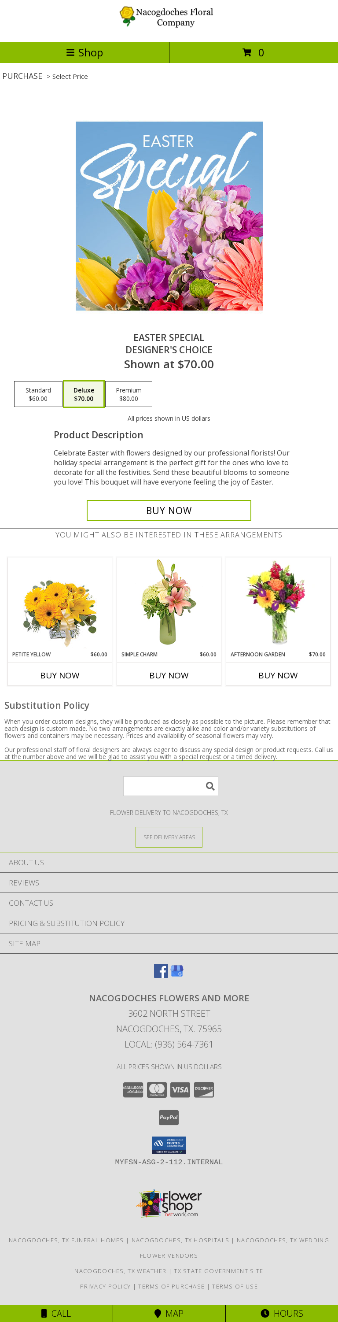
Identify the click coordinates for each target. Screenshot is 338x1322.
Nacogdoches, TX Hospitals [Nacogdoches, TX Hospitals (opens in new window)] (181, 1240)
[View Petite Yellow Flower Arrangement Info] (60, 604)
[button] (169, 1145)
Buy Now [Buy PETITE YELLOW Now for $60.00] (60, 675)
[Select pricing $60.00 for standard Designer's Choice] (38, 394)
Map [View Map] (169, 1313)
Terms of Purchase (171, 1286)
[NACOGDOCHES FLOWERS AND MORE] (169, 29)
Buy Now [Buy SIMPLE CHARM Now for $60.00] (169, 675)
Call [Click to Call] (56, 1313)
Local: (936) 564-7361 (169, 1044)
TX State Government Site (218, 1271)
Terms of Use (235, 1286)
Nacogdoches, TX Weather (120, 1271)
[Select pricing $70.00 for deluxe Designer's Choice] (83, 394)
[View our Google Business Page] (177, 975)
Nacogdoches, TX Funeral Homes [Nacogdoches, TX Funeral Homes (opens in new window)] (66, 1240)
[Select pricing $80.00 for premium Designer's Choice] (129, 394)
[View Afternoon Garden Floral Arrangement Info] (278, 603)
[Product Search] (170, 786)
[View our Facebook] (161, 975)
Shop (84, 52)
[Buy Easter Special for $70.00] (169, 510)
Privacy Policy (105, 1286)
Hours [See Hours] (282, 1313)
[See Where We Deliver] (169, 837)
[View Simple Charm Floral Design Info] (169, 604)
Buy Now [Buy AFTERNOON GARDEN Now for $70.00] (278, 675)
